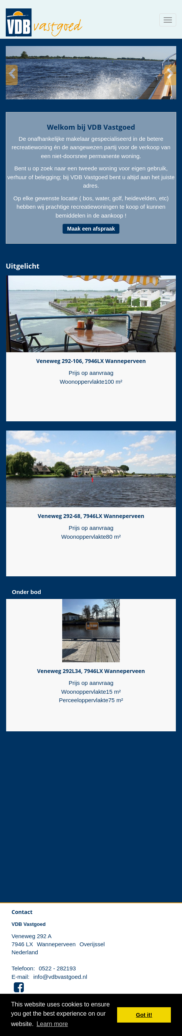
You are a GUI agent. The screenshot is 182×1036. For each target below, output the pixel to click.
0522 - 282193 (57, 968)
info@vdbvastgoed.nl (60, 976)
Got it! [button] (144, 1015)
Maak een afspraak (91, 229)
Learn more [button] (52, 1024)
